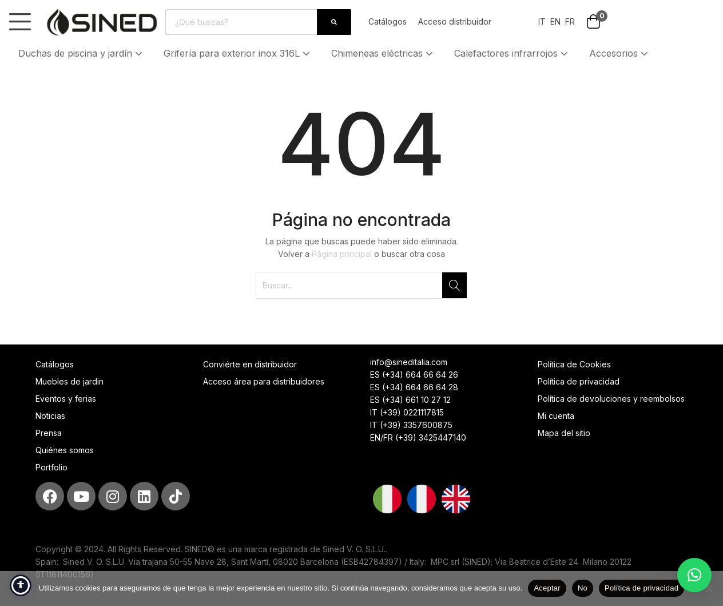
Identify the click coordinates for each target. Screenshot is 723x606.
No (582, 588)
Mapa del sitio (564, 433)
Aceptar (547, 588)
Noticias (50, 416)
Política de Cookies (574, 364)
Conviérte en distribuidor (250, 364)
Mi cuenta (556, 416)
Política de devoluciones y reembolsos (611, 398)
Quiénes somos (64, 450)
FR (570, 21)
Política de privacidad (578, 381)
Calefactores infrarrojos (512, 53)
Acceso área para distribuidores (263, 381)
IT (542, 21)
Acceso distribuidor (454, 21)
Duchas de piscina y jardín (81, 53)
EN (554, 21)
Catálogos (387, 21)
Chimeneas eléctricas (383, 53)
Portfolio (51, 467)
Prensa (48, 433)
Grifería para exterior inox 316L (238, 53)
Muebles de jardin (69, 381)
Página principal (342, 254)
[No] (708, 588)
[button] (593, 22)
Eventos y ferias (65, 398)
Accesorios (619, 53)
